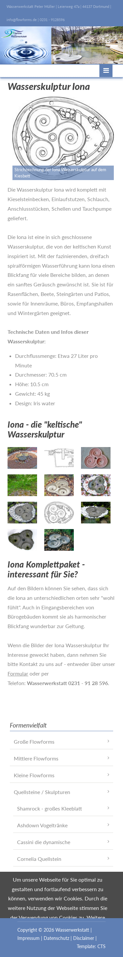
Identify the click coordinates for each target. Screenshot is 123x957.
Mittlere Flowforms (36, 758)
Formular (18, 673)
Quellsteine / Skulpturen (42, 792)
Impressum (28, 938)
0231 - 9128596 (52, 19)
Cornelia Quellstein (39, 859)
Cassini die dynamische (43, 842)
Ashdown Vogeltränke (42, 825)
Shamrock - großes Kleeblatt (49, 808)
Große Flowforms (34, 741)
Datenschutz (56, 938)
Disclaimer (83, 938)
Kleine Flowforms (34, 775)
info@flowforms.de (22, 19)
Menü (106, 70)
